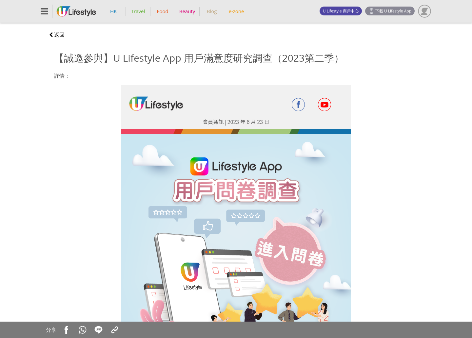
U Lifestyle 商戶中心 (341, 11)
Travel (138, 11)
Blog (212, 11)
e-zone (236, 11)
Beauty (187, 11)
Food (162, 11)
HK (113, 11)
